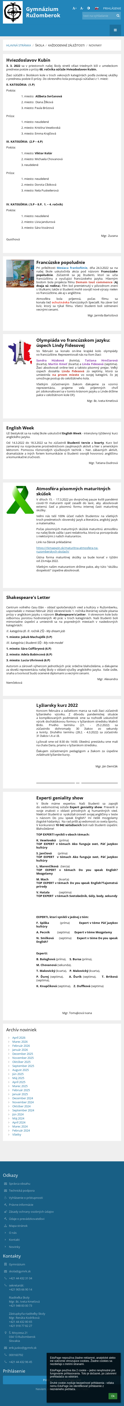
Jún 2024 (18, 1114)
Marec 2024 (20, 1126)
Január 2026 (20, 1050)
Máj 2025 (18, 1078)
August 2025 (20, 1070)
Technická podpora (22, 1190)
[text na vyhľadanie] (101, 16)
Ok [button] (113, 1396)
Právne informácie (21, 1205)
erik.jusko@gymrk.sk (23, 1348)
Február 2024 (21, 1130)
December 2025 (22, 1054)
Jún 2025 (18, 1074)
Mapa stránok (18, 1226)
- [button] (82, 8)
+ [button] (74, 8)
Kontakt (14, 1240)
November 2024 (23, 1102)
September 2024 (23, 1110)
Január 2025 (20, 1094)
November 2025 (23, 1058)
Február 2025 (21, 1090)
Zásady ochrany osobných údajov (31, 1212)
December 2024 (22, 1098)
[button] (96, 8)
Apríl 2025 (18, 1082)
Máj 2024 (18, 1118)
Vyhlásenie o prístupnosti (26, 1198)
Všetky (16, 1134)
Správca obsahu (19, 1184)
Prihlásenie (112, 8)
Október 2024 (21, 1106)
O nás (13, 1233)
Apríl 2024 (18, 1122)
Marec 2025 (20, 1086)
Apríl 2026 (18, 1038)
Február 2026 (21, 1046)
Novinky (95, 45)
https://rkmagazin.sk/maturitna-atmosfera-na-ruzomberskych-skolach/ (67, 549)
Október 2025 (21, 1062)
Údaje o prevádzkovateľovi (26, 1219)
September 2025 (23, 1066)
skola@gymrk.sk (20, 1271)
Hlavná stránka (18, 45)
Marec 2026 (20, 1042)
